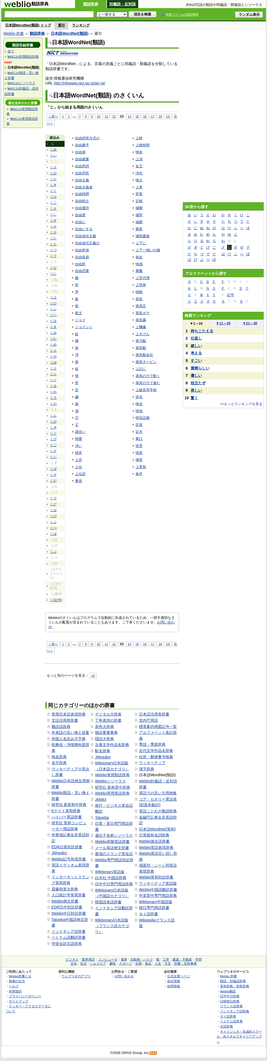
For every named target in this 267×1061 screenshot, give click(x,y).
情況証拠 (143, 418)
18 (160, 116)
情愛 (78, 439)
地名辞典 (59, 757)
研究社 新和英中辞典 (112, 787)
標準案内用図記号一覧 (158, 726)
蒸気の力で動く (148, 376)
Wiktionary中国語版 (155, 902)
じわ (53, 404)
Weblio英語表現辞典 (156, 847)
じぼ (53, 534)
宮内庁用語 (148, 720)
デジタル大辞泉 (108, 714)
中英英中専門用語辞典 (158, 895)
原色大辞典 (104, 726)
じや (53, 356)
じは (53, 297)
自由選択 (82, 208)
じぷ (53, 552)
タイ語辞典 (228, 1016)
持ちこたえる (202, 331)
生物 (138, 963)
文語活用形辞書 (65, 720)
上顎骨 (141, 285)
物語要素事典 (106, 732)
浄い (78, 446)
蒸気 (139, 299)
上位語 (80, 474)
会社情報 (173, 981)
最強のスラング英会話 (114, 854)
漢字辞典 (146, 769)
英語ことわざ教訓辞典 (158, 811)
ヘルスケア (98, 963)
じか (53, 179)
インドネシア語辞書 (69, 931)
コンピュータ (107, 959)
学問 (198, 959)
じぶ (53, 522)
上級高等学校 (146, 390)
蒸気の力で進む (148, 383)
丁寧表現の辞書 (108, 720)
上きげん (143, 334)
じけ (53, 197)
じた (53, 238)
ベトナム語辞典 (231, 1021)
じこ (53, 203)
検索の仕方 (17, 981)
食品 (148, 963)
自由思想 (82, 166)
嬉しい (196, 346)
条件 (139, 474)
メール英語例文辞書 (112, 848)
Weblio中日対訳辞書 (69, 913)
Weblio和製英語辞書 (112, 841)
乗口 (139, 439)
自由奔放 (82, 250)
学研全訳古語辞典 (67, 943)
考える (196, 353)
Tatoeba (102, 817)
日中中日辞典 (229, 996)
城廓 (139, 222)
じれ (53, 392)
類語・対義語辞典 (233, 981)
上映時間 (143, 145)
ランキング (81, 25)
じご (53, 445)
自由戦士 (82, 201)
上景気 (141, 467)
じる (53, 386)
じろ (53, 398)
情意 (78, 453)
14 (129, 116)
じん (53, 416)
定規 (139, 425)
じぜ (53, 469)
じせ (53, 226)
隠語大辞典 (104, 739)
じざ (53, 451)
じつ (53, 250)
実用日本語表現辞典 (69, 714)
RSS (153, 1053)
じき (53, 185)
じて (53, 256)
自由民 (80, 264)
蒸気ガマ (143, 313)
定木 (139, 432)
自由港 (80, 152)
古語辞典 (226, 1026)
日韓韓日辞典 (229, 1001)
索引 (61, 25)
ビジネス (72, 959)
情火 (139, 180)
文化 (73, 963)
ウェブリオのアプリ (76, 976)
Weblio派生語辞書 (154, 841)
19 (168, 116)
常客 (139, 194)
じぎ (53, 427)
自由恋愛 (82, 271)
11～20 (223, 323)
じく (53, 191)
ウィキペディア (152, 763)
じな (53, 268)
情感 (139, 264)
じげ (53, 439)
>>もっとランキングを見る (241, 404)
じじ (53, 457)
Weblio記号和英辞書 (69, 859)
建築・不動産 (182, 959)
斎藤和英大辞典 (65, 889)
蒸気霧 (141, 320)
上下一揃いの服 (148, 250)
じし (53, 214)
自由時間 (82, 194)
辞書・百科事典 (185, 963)
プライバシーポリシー (25, 996)
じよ (53, 368)
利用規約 (15, 991)
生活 (83, 963)
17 (152, 116)
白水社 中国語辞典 (110, 878)
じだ (53, 481)
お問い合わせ (124, 976)
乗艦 (139, 271)
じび (53, 516)
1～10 (196, 323)
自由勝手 (82, 145)
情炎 (139, 152)
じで (53, 498)
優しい (196, 375)
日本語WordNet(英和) (157, 829)
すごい (196, 360)
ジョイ (80, 320)
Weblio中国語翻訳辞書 (158, 889)
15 (137, 116)
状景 (139, 446)
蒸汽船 (141, 341)
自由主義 (82, 180)
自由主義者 (84, 187)
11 (106, 116)
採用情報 (173, 986)
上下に (141, 243)
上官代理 (143, 278)
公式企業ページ (178, 976)
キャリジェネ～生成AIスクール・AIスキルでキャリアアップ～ (239, 1036)
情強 (139, 411)
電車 (124, 959)
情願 (139, 292)
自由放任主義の (87, 243)
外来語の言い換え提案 (70, 732)
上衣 (78, 460)
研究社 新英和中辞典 (69, 804)
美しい (196, 390)
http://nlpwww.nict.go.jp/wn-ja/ (79, 83)
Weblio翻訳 (228, 991)
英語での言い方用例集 (158, 793)
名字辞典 (59, 763)
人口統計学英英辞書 (69, 895)
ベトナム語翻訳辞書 (69, 937)
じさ (53, 209)
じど (53, 504)
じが (53, 421)
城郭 (139, 215)
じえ (53, 167)
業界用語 (88, 959)
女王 (139, 166)
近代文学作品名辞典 (156, 750)
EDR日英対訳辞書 (67, 847)
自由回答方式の (87, 138)
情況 (139, 404)
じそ (53, 232)
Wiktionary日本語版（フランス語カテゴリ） (112, 926)
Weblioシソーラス (110, 781)
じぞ (53, 475)
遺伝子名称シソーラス (114, 835)
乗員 (78, 481)
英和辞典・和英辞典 (234, 986)
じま (53, 327)
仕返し (196, 338)
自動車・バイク (141, 959)
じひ (53, 303)
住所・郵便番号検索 (156, 757)
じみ (53, 333)
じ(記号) (56, 600)
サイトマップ (18, 1001)
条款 (139, 257)
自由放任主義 (85, 236)
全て (11, 51)
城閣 (139, 208)
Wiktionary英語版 (109, 872)
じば (53, 510)
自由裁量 (82, 159)
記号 (230, 295)
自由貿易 (82, 257)
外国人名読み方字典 (69, 739)
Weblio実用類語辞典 (112, 775)
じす (53, 220)
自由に (80, 222)
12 (114, 116)
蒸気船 (141, 348)
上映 (139, 138)
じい (53, 155)
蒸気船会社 (144, 355)
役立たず (198, 383)
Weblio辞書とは (20, 976)
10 (98, 116)
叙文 (78, 313)
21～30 (249, 323)
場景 (139, 460)
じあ (53, 149)
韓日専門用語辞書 (154, 908)
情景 (139, 453)
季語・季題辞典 (152, 744)
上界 (139, 187)
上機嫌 (141, 327)
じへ (53, 315)
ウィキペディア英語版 (158, 883)
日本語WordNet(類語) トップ (28, 25)
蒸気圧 (141, 306)
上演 (139, 159)
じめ (53, 345)
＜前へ (53, 116)
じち (53, 244)
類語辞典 (90, 4)
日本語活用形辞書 (154, 714)
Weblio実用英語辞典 (112, 793)
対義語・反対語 (122, 4)
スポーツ (125, 963)
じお (53, 173)
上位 (78, 467)
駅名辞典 (102, 751)
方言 (167, 963)
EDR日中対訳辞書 (67, 907)
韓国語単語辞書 (108, 902)
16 (145, 116)
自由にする (84, 229)
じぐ (53, 433)
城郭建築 (143, 236)
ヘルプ (14, 986)
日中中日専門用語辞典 (114, 884)
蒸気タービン (146, 362)
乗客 (139, 229)
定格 (139, 201)
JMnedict (59, 853)
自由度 (80, 215)
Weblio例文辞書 (65, 901)
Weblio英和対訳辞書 (156, 877)
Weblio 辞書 (14, 33)
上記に (141, 369)
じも (53, 350)
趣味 (112, 963)
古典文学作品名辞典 (112, 745)
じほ (53, 321)
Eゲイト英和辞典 (66, 811)
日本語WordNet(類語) (69, 33)
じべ (53, 528)
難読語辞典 (61, 726)
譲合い (80, 432)
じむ (53, 339)
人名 (158, 963)
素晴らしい (200, 368)
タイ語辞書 (148, 914)
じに (53, 274)
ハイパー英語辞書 (67, 817)
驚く (194, 398)
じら (53, 374)
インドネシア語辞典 (234, 1011)
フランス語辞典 (231, 1006)
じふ (53, 309)
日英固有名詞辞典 (154, 835)
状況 (139, 397)
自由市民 (82, 173)
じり (53, 380)
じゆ (53, 362)
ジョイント (84, 327)
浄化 (139, 173)
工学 (166, 959)
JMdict (100, 799)
